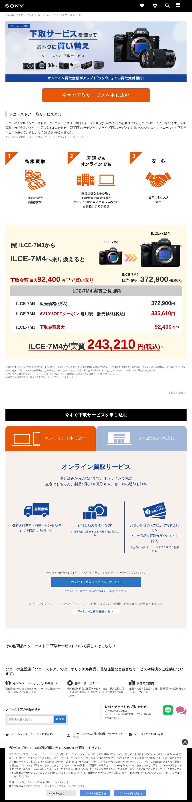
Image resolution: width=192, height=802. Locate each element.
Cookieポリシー (45, 782)
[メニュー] (180, 6)
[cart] (154, 6)
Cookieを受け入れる (131, 793)
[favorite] (142, 6)
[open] (167, 6)
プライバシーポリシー (56, 786)
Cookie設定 (57, 793)
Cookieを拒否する (96, 793)
